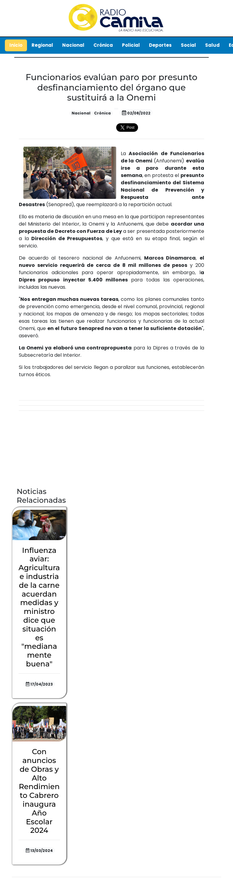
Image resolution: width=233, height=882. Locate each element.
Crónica (103, 45)
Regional (42, 45)
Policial (131, 45)
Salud (212, 45)
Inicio (15, 45)
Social (188, 45)
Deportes (160, 45)
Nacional (73, 45)
